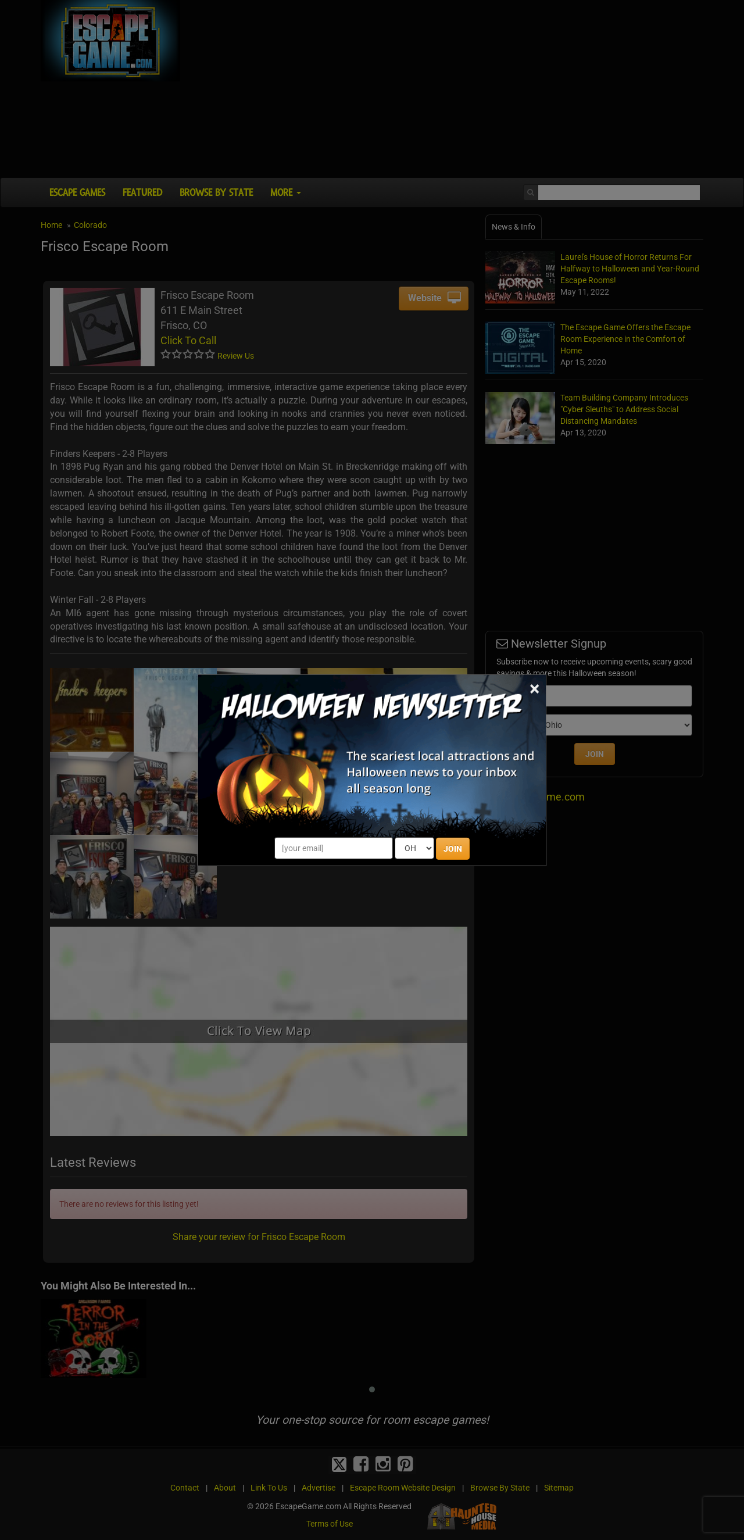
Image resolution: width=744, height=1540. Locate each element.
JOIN (452, 848)
